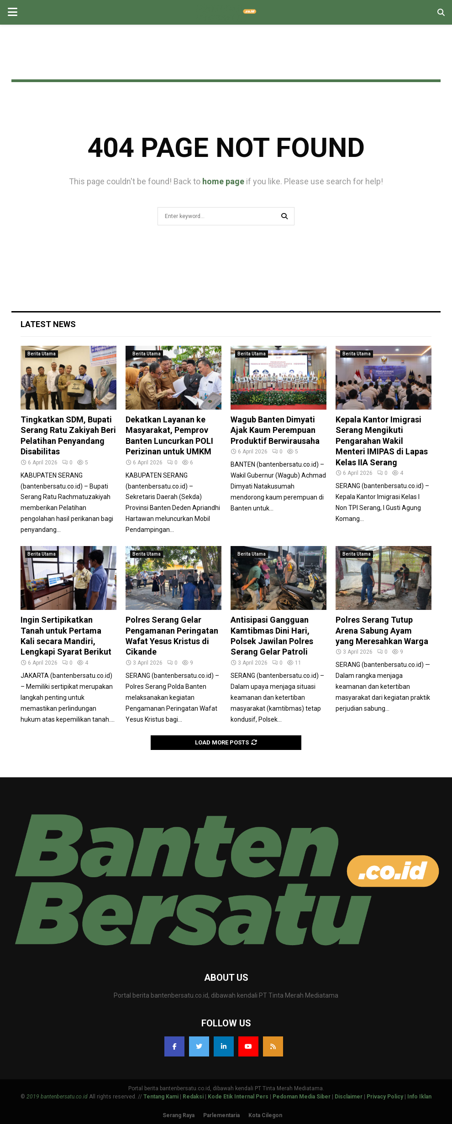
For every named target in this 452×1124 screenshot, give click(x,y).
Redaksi (193, 1096)
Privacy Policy (385, 1096)
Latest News (48, 324)
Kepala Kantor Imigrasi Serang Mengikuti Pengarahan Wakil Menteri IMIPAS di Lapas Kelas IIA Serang (382, 441)
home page (223, 181)
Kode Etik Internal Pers (238, 1096)
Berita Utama (41, 353)
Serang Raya (178, 1115)
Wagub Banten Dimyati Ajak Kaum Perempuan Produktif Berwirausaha (275, 430)
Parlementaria (221, 1115)
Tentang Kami (161, 1096)
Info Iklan (419, 1096)
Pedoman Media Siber (302, 1096)
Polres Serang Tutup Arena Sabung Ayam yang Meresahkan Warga (382, 630)
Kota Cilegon (265, 1115)
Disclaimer (349, 1096)
